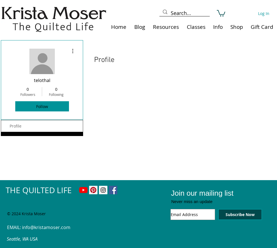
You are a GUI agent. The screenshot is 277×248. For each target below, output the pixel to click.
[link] (221, 12)
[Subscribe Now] (240, 214)
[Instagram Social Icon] (103, 190)
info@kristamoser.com (46, 227)
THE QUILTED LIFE (39, 190)
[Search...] (184, 13)
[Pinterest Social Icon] (93, 190)
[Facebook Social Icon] (113, 190)
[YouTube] (83, 190)
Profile (15, 126)
